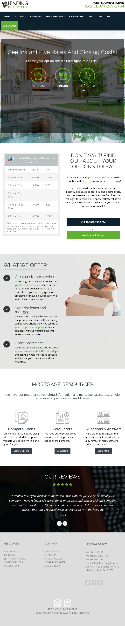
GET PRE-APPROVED (14, 558)
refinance (107, 177)
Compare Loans (21, 450)
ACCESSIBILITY (52, 565)
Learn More (103, 450)
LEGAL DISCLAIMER (55, 562)
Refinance (36, 16)
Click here (11, 223)
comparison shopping (32, 327)
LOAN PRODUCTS (13, 562)
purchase (93, 177)
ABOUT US (50, 555)
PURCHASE (9, 551)
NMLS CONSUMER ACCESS (62, 609)
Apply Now (9, 25)
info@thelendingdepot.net (105, 563)
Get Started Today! (93, 235)
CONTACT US (51, 551)
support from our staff (27, 351)
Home (6, 16)
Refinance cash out (87, 88)
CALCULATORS (11, 565)
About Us (104, 16)
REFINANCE (9, 555)
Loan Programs (55, 16)
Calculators (76, 16)
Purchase (20, 16)
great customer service (28, 285)
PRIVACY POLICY (53, 558)
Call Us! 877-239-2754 (93, 222)
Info (91, 16)
